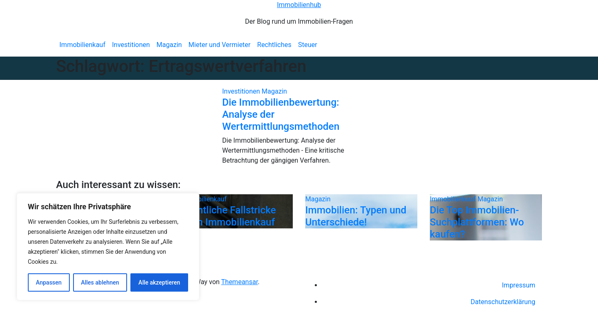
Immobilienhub (299, 5)
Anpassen (48, 282)
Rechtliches (274, 45)
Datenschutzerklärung (503, 302)
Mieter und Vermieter (219, 45)
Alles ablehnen (100, 282)
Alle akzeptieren (159, 282)
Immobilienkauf (82, 45)
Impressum (519, 285)
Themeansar (239, 282)
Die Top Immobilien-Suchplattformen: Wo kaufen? (477, 222)
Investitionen (131, 45)
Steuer (307, 45)
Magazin (169, 45)
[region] (108, 246)
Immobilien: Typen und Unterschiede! (355, 216)
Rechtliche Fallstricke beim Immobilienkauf (228, 216)
